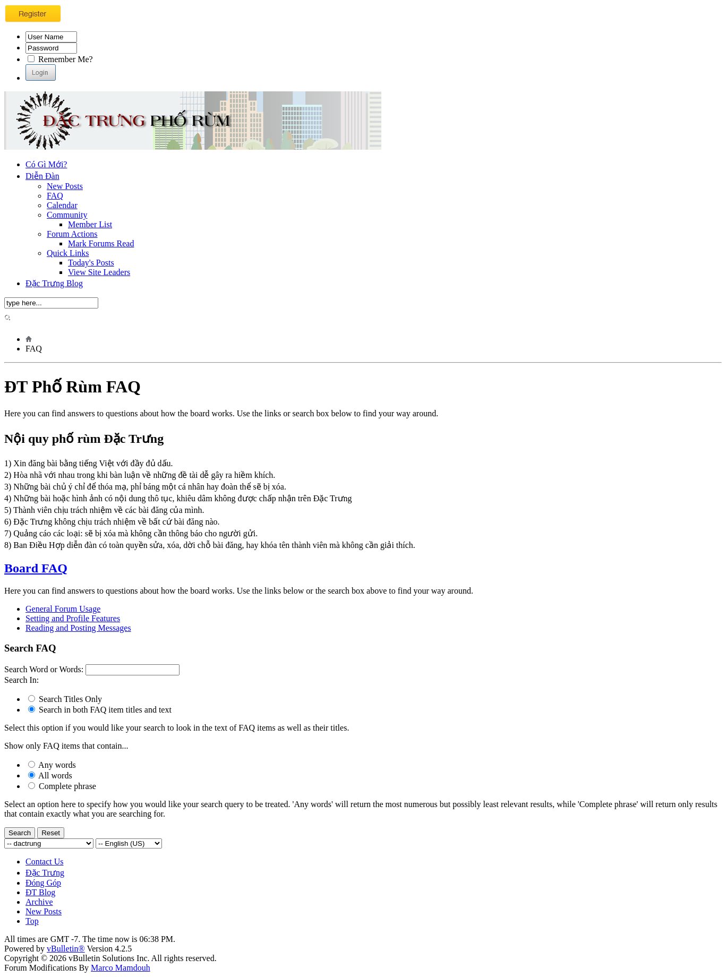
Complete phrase (62, 786)
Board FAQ (35, 568)
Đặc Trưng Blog (54, 283)
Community (67, 214)
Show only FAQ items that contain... (66, 745)
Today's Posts (91, 262)
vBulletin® (66, 948)
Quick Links (68, 253)
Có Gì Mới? (46, 164)
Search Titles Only (65, 699)
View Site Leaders (99, 272)
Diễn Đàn (42, 176)
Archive (39, 901)
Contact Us (44, 861)
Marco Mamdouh (120, 967)
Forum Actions (72, 233)
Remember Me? (60, 59)
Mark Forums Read (101, 243)
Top (32, 920)
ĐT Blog (40, 892)
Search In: (21, 679)
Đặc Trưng (44, 872)
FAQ (55, 195)
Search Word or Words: (43, 669)
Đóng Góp (43, 882)
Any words (52, 764)
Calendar (62, 205)
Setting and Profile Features (72, 618)
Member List (90, 224)
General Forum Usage (62, 608)
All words (50, 775)
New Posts (65, 186)
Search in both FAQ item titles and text (100, 709)
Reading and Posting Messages (78, 627)
